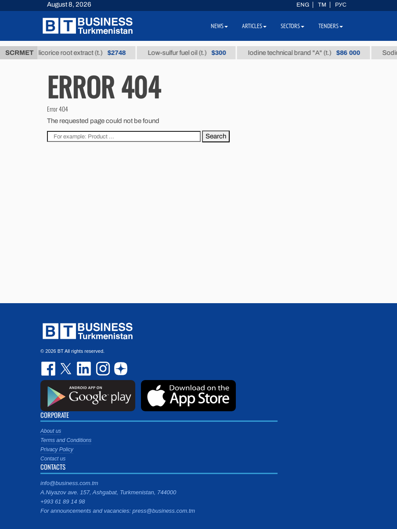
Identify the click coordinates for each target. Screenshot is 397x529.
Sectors (292, 26)
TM (322, 5)
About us (50, 431)
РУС (340, 5)
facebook (49, 368)
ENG (302, 5)
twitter (67, 368)
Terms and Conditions (65, 440)
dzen (119, 368)
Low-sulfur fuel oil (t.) (190, 52)
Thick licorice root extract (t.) (77, 52)
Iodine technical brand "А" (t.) (308, 52)
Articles (254, 26)
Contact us (52, 459)
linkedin (84, 368)
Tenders (330, 26)
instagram (102, 368)
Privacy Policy (56, 449)
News (219, 26)
